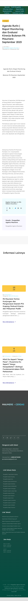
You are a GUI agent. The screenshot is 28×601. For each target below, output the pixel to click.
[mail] (18, 437)
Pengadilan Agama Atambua (9, 483)
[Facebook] (7, 208)
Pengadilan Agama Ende (8, 497)
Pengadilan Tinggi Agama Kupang (10, 474)
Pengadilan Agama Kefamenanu (10, 481)
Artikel (19, 356)
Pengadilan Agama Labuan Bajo (10, 490)
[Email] (21, 208)
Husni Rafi (13, 591)
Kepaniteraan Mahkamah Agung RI (9, 518)
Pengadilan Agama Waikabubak (9, 486)
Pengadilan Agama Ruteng (8, 493)
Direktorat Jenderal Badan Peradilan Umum (11, 526)
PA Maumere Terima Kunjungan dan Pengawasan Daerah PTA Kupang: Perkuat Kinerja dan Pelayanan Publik (13, 304)
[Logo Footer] (14, 393)
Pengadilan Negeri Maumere (9, 507)
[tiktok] (10, 437)
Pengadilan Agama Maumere (11, 48)
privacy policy (10, 595)
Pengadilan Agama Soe (8, 479)
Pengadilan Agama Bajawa (8, 495)
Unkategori (5, 20)
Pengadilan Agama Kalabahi (9, 505)
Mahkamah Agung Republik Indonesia (10, 516)
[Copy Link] (7, 210)
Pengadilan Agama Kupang (9, 476)
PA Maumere (7, 294)
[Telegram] (15, 208)
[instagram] (7, 437)
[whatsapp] (14, 437)
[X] (9, 208)
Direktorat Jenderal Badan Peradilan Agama (11, 523)
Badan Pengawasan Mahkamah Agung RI (11, 521)
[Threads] (18, 208)
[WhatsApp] (12, 208)
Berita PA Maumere (13, 296)
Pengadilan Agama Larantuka (9, 500)
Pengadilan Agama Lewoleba (9, 502)
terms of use (18, 595)
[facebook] (3, 437)
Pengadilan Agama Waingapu (9, 488)
